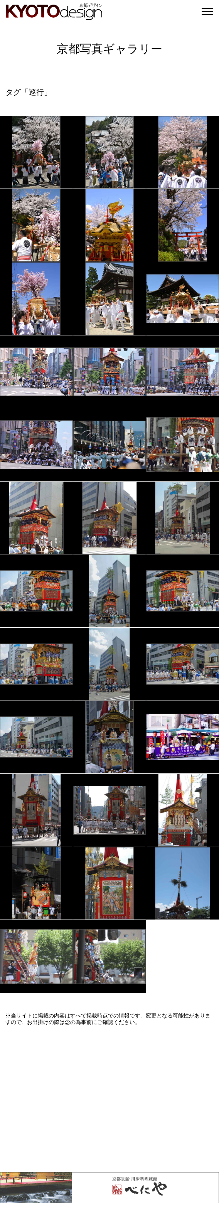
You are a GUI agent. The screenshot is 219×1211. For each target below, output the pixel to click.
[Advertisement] (109, 1099)
